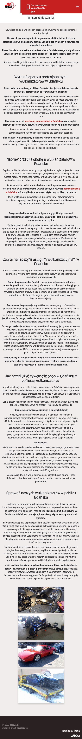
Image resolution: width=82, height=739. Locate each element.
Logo (10, 5)
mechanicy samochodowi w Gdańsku (43, 121)
